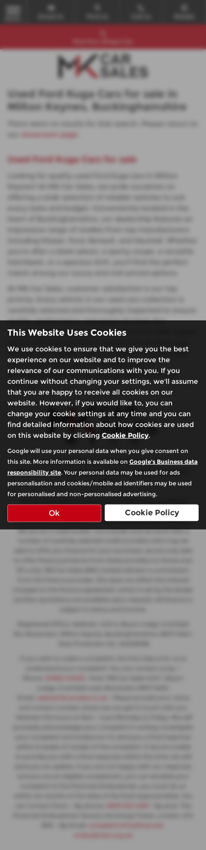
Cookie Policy (125, 434)
